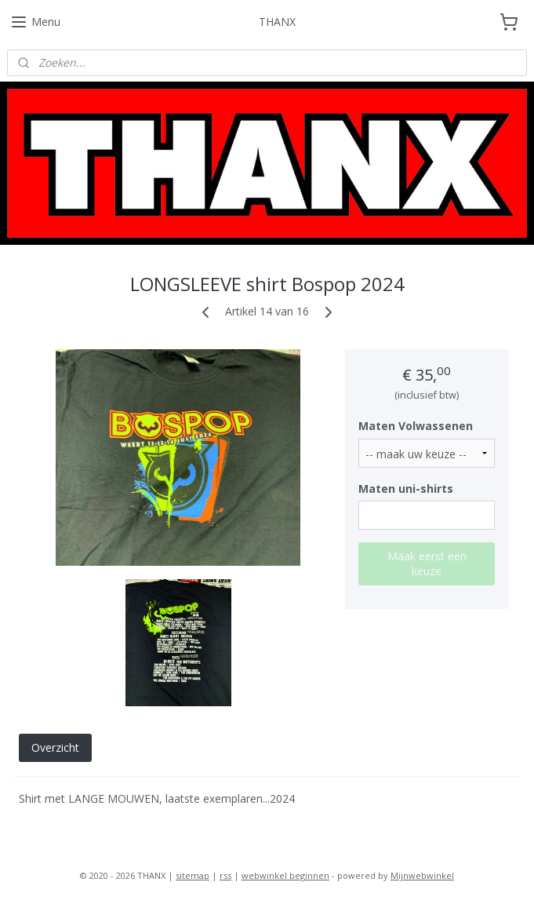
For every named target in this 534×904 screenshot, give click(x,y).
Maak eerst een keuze (427, 563)
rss (225, 875)
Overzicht (55, 747)
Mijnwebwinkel (422, 875)
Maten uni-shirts (405, 487)
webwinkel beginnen (285, 875)
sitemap (192, 875)
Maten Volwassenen (415, 425)
